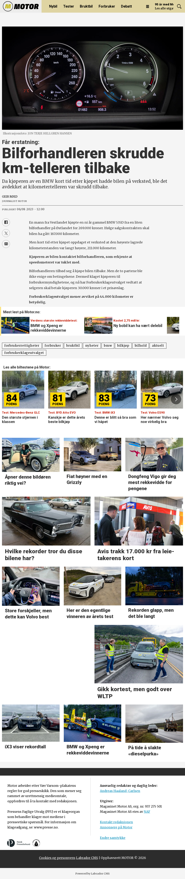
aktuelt (158, 346)
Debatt (126, 6)
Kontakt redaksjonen (116, 822)
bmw (108, 346)
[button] (172, 323)
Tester (68, 6)
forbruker (53, 346)
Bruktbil (86, 6)
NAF (147, 812)
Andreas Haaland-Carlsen (120, 791)
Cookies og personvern (57, 858)
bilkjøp (123, 346)
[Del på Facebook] (6, 222)
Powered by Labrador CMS (92, 873)
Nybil (53, 6)
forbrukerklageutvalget (24, 353)
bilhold (141, 346)
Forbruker (107, 6)
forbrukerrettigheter (21, 346)
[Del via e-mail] (6, 244)
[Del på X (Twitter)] (6, 233)
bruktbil (73, 346)
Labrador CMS (87, 858)
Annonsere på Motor (116, 827)
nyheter (92, 346)
